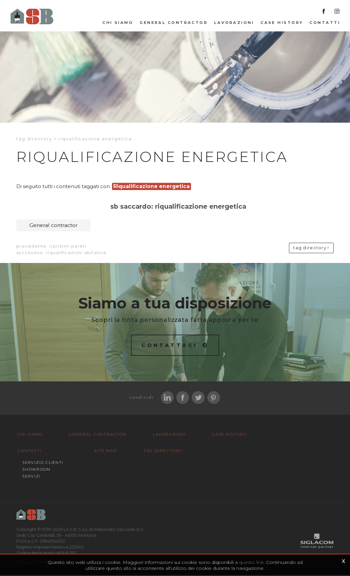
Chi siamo (118, 23)
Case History (282, 23)
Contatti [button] (325, 23)
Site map (27, 477)
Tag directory (34, 139)
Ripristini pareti (67, 246)
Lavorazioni (234, 23)
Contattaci (169, 346)
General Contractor (174, 23)
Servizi (271, 461)
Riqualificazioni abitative (76, 253)
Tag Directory (80, 477)
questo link (251, 562)
